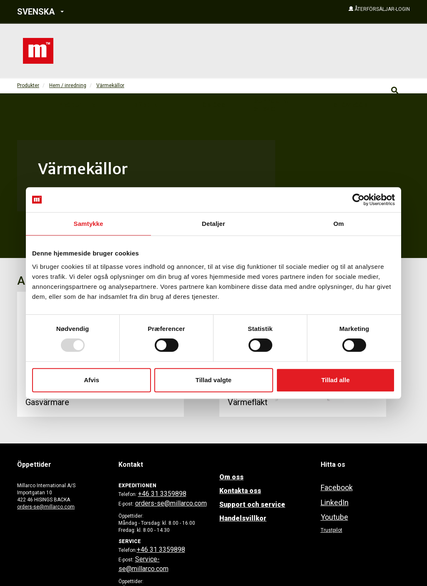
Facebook (337, 487)
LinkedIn (335, 502)
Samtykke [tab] (88, 223)
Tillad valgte (213, 379)
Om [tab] (338, 223)
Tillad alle (335, 379)
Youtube (334, 517)
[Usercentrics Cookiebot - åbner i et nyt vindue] (358, 199)
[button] (95, 12)
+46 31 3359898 (162, 494)
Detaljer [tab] (213, 223)
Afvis (91, 379)
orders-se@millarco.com (46, 507)
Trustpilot (331, 530)
